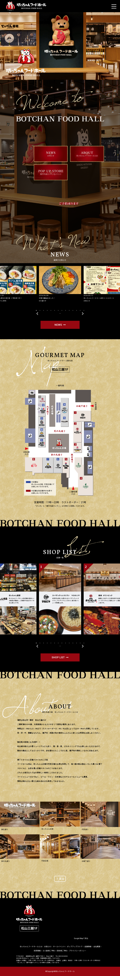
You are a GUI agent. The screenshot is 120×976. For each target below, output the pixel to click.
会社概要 (96, 947)
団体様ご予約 (62, 951)
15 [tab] (60, 313)
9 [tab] (65, 310)
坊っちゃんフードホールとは (31, 947)
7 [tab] (58, 310)
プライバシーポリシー (77, 951)
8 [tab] (62, 310)
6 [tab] (54, 310)
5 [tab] (51, 310)
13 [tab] (80, 310)
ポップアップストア (74, 947)
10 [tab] (69, 310)
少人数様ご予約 (49, 951)
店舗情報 (87, 947)
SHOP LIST (58, 657)
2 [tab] (40, 310)
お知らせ (47, 947)
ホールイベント (59, 947)
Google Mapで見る (81, 938)
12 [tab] (76, 310)
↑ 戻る (60, 878)
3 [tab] (43, 310)
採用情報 (37, 951)
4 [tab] (47, 310)
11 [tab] (73, 310)
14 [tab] (84, 310)
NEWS (58, 324)
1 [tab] (36, 310)
